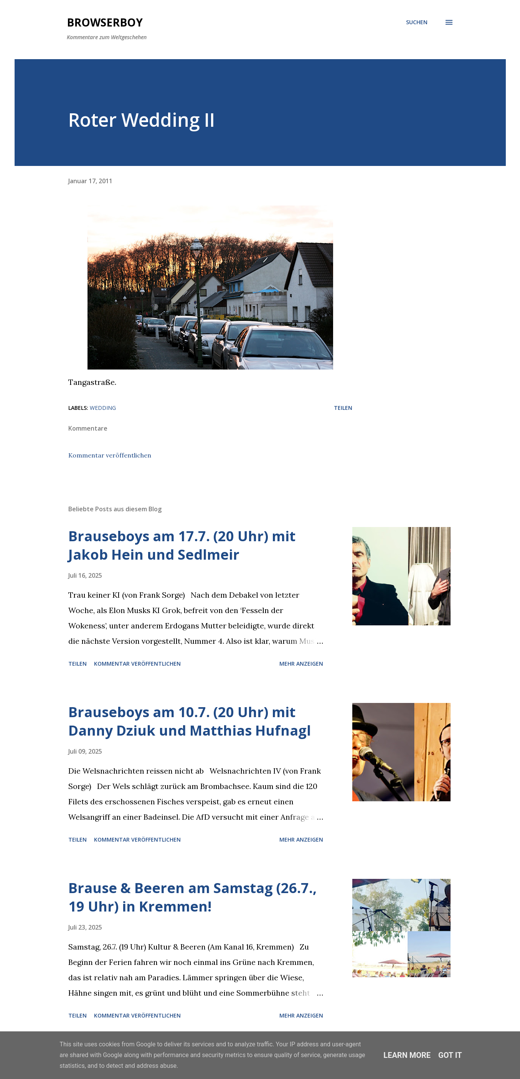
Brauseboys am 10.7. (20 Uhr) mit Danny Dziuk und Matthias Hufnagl (189, 721)
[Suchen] (417, 22)
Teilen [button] (343, 407)
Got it (450, 1055)
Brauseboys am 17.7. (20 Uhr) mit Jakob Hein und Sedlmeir (181, 545)
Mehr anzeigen (301, 663)
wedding (103, 407)
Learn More (407, 1055)
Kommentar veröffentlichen (109, 455)
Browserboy (105, 22)
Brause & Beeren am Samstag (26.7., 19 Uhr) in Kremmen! (192, 897)
